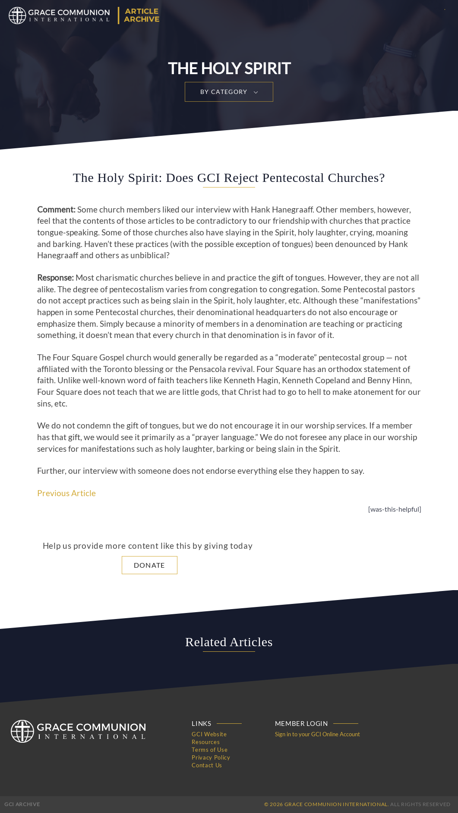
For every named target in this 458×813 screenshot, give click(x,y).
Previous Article (66, 493)
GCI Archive (22, 804)
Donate (149, 565)
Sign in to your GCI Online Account (317, 734)
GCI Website (209, 734)
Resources (206, 741)
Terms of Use (209, 749)
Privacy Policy (211, 757)
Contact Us (207, 765)
